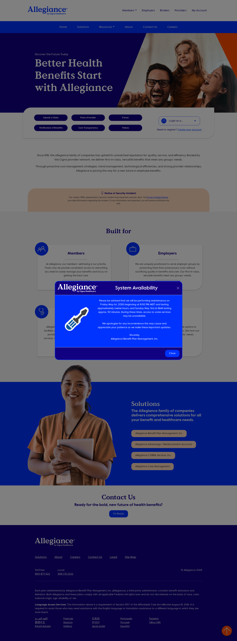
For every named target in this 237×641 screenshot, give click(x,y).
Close (172, 353)
